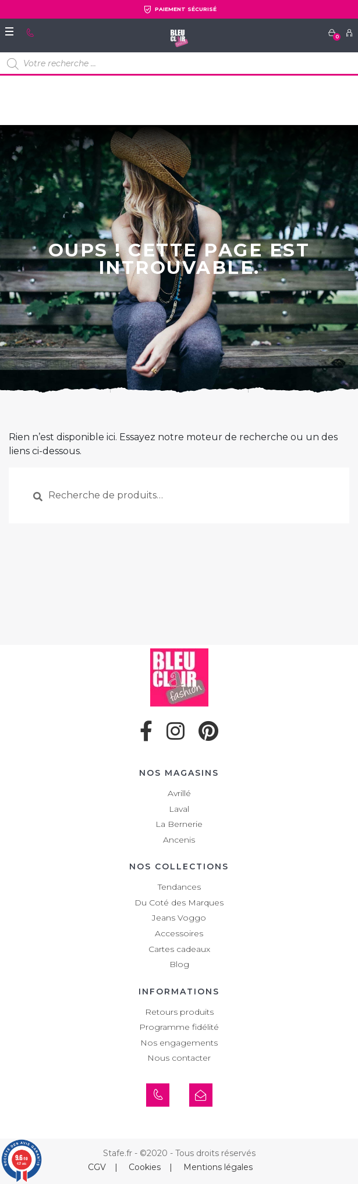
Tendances (179, 887)
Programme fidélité (179, 1027)
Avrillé (179, 793)
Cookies (145, 1167)
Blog (179, 964)
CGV (97, 1167)
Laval (179, 809)
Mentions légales (218, 1167)
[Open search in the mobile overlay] (179, 64)
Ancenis (179, 839)
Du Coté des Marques (179, 902)
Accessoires (179, 933)
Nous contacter (179, 1058)
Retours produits (179, 1012)
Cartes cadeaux (179, 949)
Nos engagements (179, 1042)
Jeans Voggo (179, 917)
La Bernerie (179, 824)
